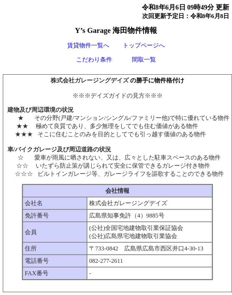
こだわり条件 (94, 59)
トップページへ (144, 45)
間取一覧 (144, 59)
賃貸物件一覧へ (88, 45)
